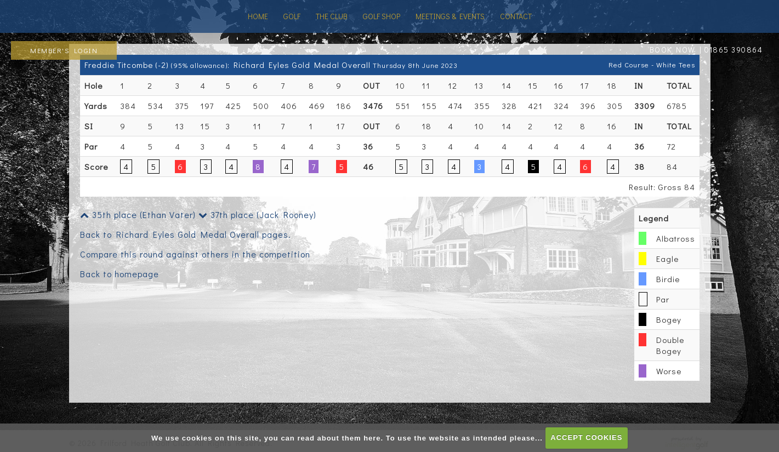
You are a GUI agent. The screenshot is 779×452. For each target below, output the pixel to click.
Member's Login (64, 50)
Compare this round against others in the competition (195, 254)
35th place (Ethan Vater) (138, 214)
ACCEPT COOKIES (586, 437)
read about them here (338, 437)
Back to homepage (119, 273)
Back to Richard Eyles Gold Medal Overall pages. (185, 234)
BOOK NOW (673, 49)
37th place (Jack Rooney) (257, 214)
